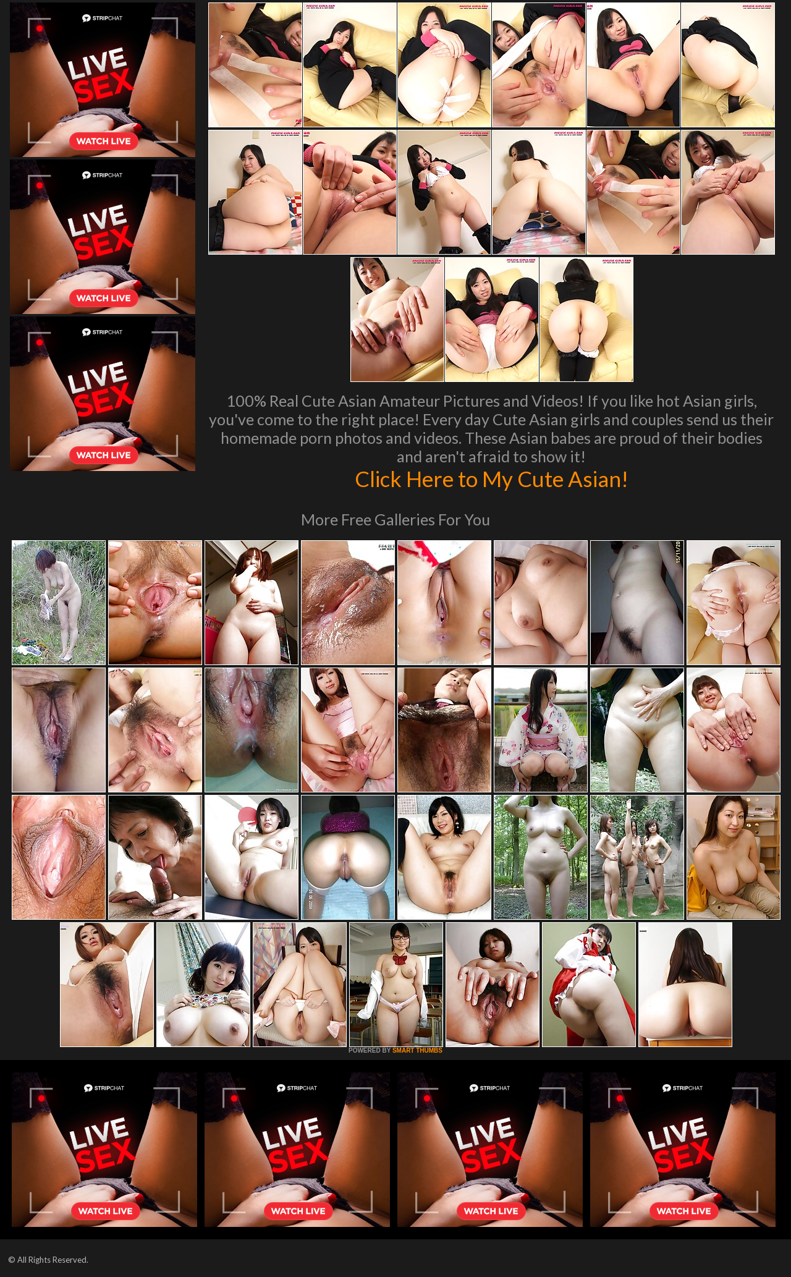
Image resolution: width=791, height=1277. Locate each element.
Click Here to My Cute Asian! (491, 478)
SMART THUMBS (417, 1050)
